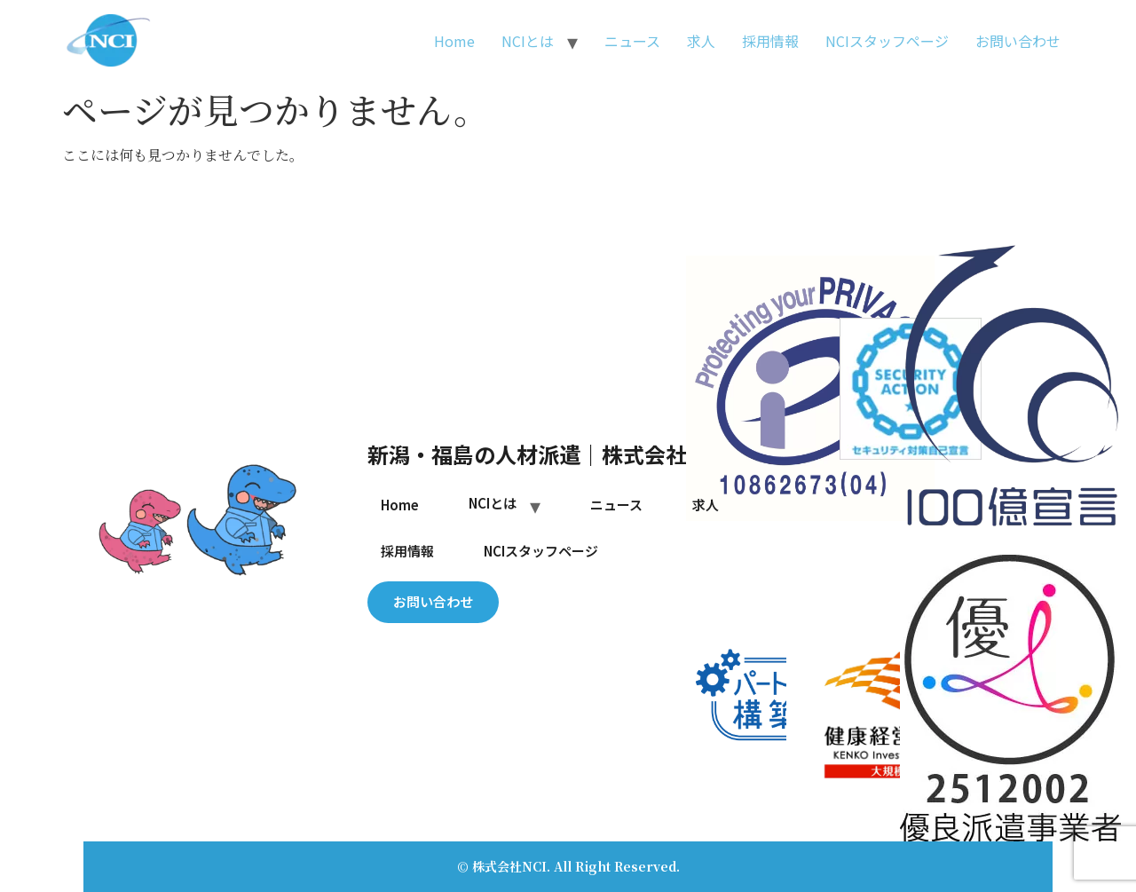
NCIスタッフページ (887, 40)
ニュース (632, 40)
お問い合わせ (1018, 40)
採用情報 (770, 40)
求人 (701, 40)
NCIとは (527, 40)
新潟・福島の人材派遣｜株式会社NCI (545, 454)
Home (454, 40)
